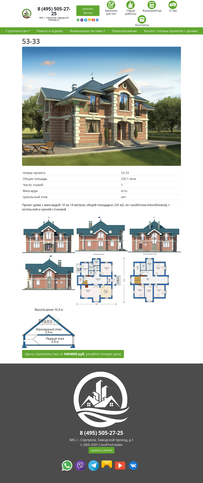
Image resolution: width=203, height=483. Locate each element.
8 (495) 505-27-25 (54, 11)
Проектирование (124, 31)
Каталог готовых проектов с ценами (170, 31)
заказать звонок (88, 11)
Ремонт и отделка (50, 31)
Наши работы (130, 9)
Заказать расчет (111, 9)
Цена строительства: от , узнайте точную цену (73, 354)
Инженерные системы (86, 31)
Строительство (16, 31)
